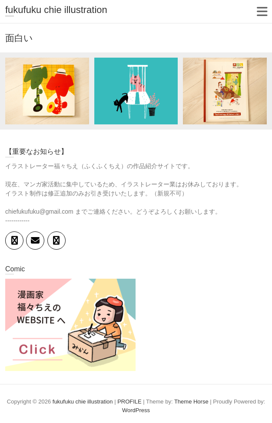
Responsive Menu (262, 11)
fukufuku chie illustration (56, 9)
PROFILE (129, 401)
